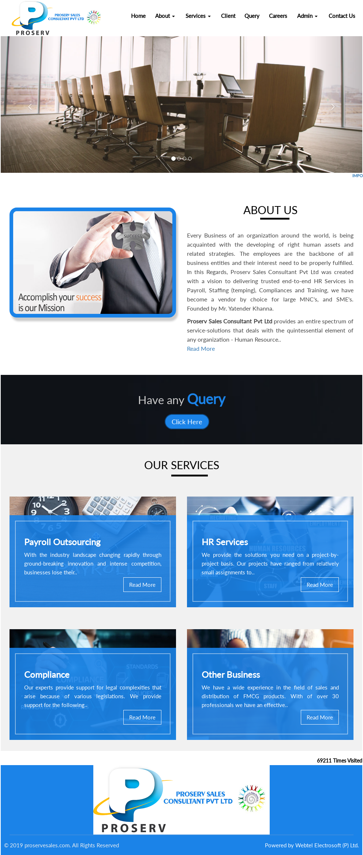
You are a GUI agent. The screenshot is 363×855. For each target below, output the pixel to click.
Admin (307, 15)
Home (138, 15)
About (165, 15)
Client (228, 15)
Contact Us (342, 15)
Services (198, 15)
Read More (201, 348)
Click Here (187, 422)
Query (251, 15)
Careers (278, 15)
